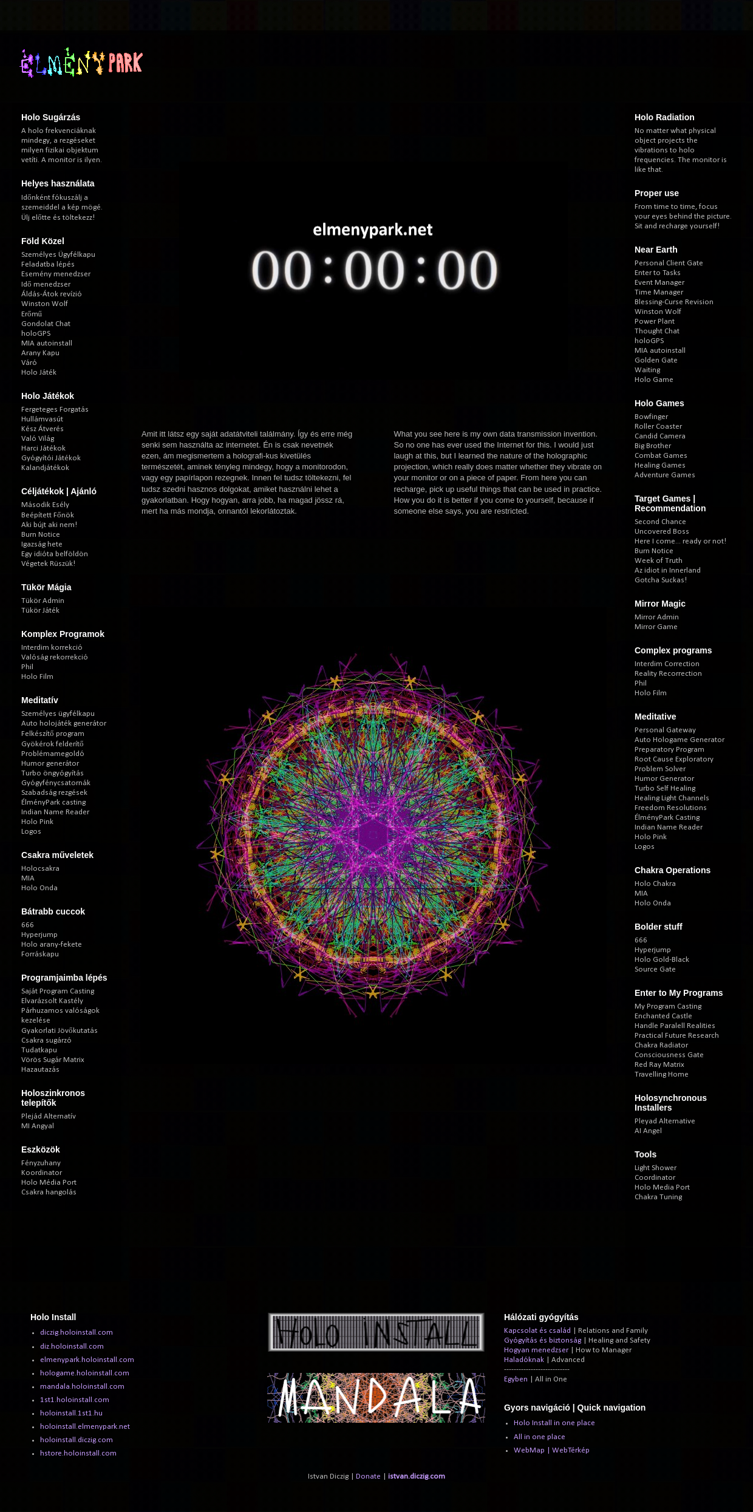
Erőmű (31, 314)
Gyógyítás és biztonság (542, 1340)
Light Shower (655, 1168)
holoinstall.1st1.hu (71, 1413)
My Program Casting (668, 1006)
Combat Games (661, 456)
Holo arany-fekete (51, 944)
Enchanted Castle (663, 1016)
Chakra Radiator (661, 1045)
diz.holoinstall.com (72, 1346)
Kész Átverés (42, 429)
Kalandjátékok (45, 468)
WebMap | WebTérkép (552, 1450)
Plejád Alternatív (48, 1116)
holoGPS (35, 334)
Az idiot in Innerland (668, 570)
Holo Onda (39, 888)
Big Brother (653, 446)
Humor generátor (50, 764)
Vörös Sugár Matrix (52, 1060)
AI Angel (648, 1131)
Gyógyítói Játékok (51, 458)
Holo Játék (38, 372)
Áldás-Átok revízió (51, 294)
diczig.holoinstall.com (76, 1333)
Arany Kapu (40, 353)
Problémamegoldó (52, 754)
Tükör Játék (40, 611)
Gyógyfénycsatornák (55, 783)
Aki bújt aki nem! (49, 525)
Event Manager (659, 283)
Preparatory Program (669, 750)
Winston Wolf (44, 304)
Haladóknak (524, 1360)
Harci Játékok (43, 448)
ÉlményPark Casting (667, 818)
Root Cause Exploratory (674, 759)
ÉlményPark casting (53, 802)
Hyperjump (39, 935)
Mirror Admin (657, 617)
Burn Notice (40, 535)
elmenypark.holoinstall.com (87, 1360)
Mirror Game (656, 627)
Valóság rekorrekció (54, 657)
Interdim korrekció (52, 648)
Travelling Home (662, 1074)
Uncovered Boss (662, 532)
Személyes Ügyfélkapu (58, 255)
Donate (368, 1476)
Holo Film (37, 677)
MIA (28, 878)
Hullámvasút (42, 419)
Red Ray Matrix (659, 1065)
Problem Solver (660, 769)
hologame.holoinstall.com (84, 1373)
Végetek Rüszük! (48, 564)
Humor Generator (664, 779)
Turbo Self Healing (665, 788)
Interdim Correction (667, 664)
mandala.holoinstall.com (82, 1387)
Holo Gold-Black (662, 960)
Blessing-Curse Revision (674, 302)
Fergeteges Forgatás (55, 410)
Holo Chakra (655, 884)
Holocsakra (40, 869)
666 (27, 925)
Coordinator (655, 1178)
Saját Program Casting (57, 991)
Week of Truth (659, 561)
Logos (31, 832)
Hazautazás (40, 1070)
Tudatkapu (39, 1050)
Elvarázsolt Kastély (52, 1001)
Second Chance (660, 522)
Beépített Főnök (47, 515)
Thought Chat (657, 331)
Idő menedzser (45, 284)
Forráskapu (40, 954)
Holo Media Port (662, 1187)
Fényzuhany (41, 1163)
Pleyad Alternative (665, 1121)
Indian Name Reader (55, 812)
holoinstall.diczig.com (76, 1440)
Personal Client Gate (669, 263)
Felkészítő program (52, 734)
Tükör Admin (42, 601)
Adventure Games (665, 475)
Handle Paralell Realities (675, 1026)
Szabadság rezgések (54, 793)
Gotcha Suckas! (661, 580)
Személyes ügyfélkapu (58, 714)
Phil (27, 667)
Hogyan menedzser (536, 1350)
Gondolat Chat (45, 324)
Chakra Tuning (658, 1197)
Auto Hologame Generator (679, 740)
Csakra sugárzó (46, 1040)
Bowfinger (651, 417)
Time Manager (659, 292)
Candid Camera (660, 436)
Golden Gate (656, 360)
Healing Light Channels (672, 798)
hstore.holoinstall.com (78, 1453)
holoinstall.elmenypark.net (85, 1427)
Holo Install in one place (554, 1423)
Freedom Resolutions (671, 808)
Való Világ (37, 439)
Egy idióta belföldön (54, 554)
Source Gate (655, 969)
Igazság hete (42, 544)
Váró (29, 363)
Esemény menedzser (55, 274)
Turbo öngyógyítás (52, 773)
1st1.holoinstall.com (74, 1400)
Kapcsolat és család (537, 1331)
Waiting (647, 370)
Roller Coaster (658, 427)
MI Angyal (37, 1126)
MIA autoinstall (46, 343)
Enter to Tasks (658, 273)
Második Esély (45, 505)
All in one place (539, 1437)
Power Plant (655, 321)
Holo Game (654, 380)
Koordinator (41, 1173)
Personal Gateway (665, 730)
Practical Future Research (677, 1036)
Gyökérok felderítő (52, 744)
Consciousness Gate (669, 1055)
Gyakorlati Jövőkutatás (59, 1031)
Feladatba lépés (48, 264)
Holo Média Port (49, 1183)
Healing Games (660, 465)
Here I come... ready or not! (680, 541)
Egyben (516, 1379)
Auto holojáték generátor (63, 723)
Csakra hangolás (49, 1192)
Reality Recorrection (668, 674)
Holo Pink (37, 822)
